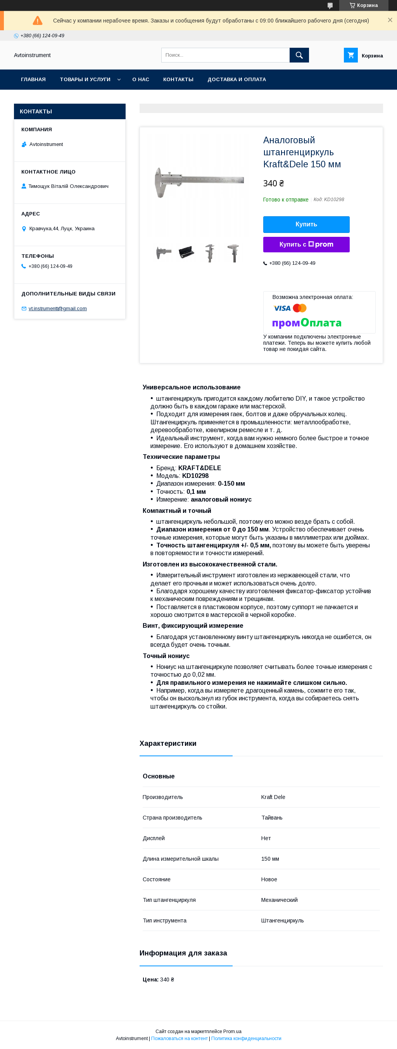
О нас (140, 79)
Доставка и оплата (236, 79)
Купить (307, 224)
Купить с (306, 244)
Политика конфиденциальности (246, 1038)
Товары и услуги (85, 79)
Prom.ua (232, 1031)
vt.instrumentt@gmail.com (58, 308)
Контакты (178, 79)
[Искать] (299, 55)
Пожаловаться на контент (179, 1038)
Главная (33, 79)
